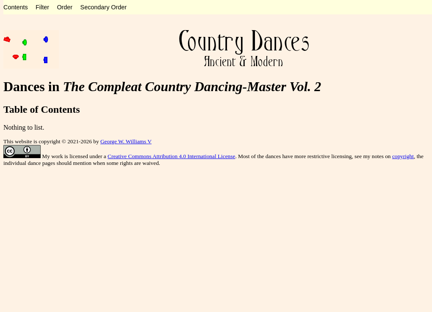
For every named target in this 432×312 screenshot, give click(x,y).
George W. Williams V (126, 141)
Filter (42, 7)
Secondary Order (103, 7)
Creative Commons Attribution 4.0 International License (171, 156)
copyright (403, 156)
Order (64, 7)
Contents (15, 7)
